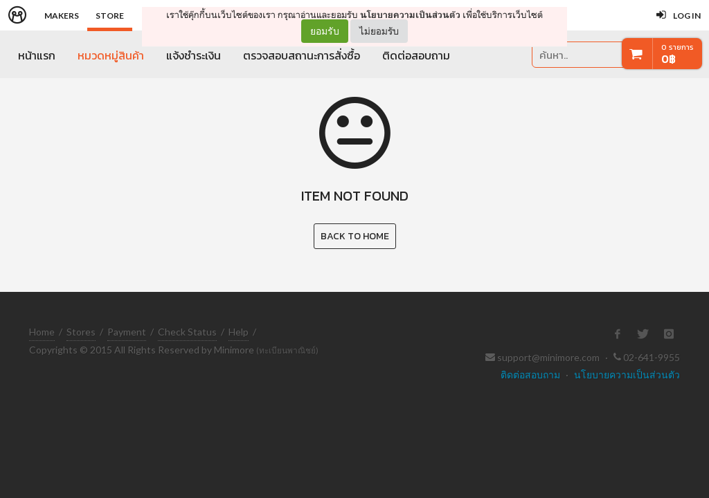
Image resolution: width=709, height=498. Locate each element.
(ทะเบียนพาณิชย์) (287, 350)
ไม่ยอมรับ (379, 31)
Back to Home (355, 236)
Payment (126, 332)
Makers (61, 15)
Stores (81, 332)
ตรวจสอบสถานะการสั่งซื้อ (301, 55)
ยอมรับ (324, 31)
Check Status (187, 332)
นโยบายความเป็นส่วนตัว (410, 15)
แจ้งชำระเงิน (193, 55)
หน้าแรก (36, 55)
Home (42, 332)
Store (110, 15)
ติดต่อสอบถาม (416, 55)
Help (238, 332)
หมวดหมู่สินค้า (111, 55)
